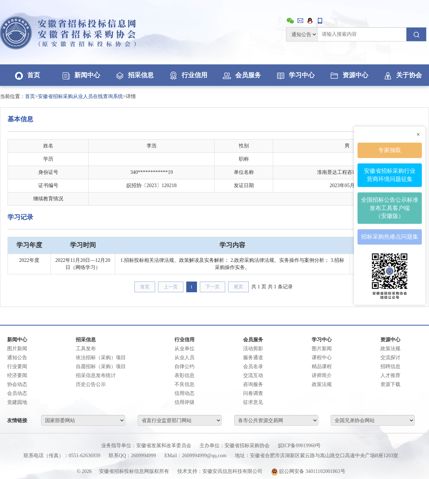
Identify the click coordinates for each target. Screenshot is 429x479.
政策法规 (322, 384)
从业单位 (184, 348)
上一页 (171, 286)
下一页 (213, 286)
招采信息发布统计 (96, 375)
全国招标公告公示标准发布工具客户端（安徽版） (389, 207)
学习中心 (295, 75)
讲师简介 (322, 375)
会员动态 (17, 393)
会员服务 (241, 75)
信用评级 (184, 402)
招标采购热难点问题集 (389, 237)
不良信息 (184, 384)
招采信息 (134, 75)
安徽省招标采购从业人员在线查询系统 (80, 96)
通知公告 (17, 357)
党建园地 (17, 402)
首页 (27, 75)
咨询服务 (253, 384)
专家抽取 (389, 150)
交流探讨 (390, 357)
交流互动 (253, 375)
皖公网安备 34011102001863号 (308, 471)
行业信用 (187, 75)
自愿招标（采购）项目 (101, 366)
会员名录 (253, 366)
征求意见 (253, 402)
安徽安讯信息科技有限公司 (232, 471)
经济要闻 (17, 375)
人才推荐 (390, 375)
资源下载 (390, 384)
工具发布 (86, 348)
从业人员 (184, 357)
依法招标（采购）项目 (101, 357)
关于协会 (402, 75)
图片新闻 (17, 348)
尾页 (238, 286)
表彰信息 (184, 375)
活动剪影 (253, 348)
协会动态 (17, 384)
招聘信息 (390, 366)
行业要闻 (17, 366)
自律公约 (184, 366)
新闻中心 (80, 75)
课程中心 (322, 357)
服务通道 (253, 357)
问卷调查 (253, 393)
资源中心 (348, 75)
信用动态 (184, 393)
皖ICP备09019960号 (299, 445)
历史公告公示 (91, 384)
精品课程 (322, 366)
